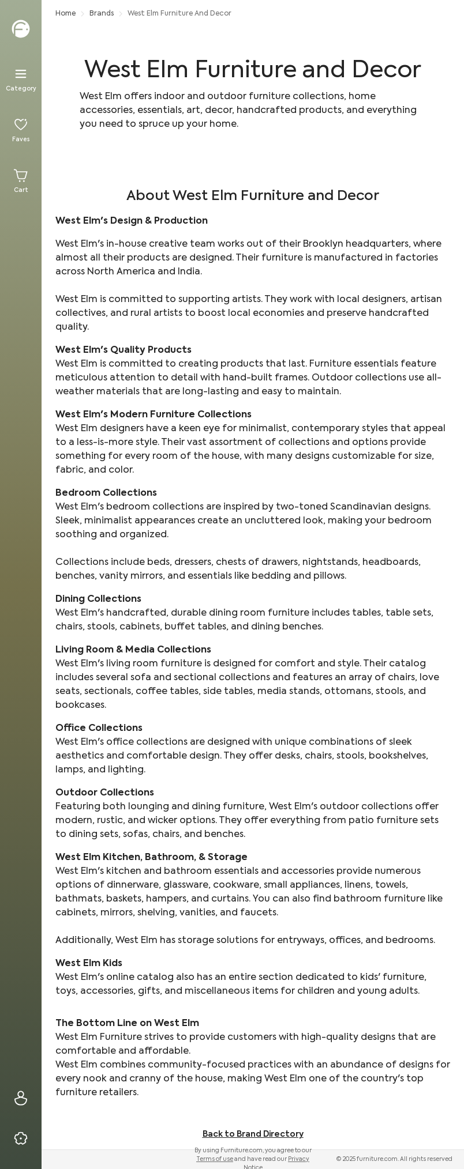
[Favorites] (21, 130)
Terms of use (214, 1159)
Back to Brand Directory (253, 1134)
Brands (101, 13)
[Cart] (21, 181)
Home (65, 13)
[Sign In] (21, 1098)
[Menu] (21, 79)
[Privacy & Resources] (21, 1138)
